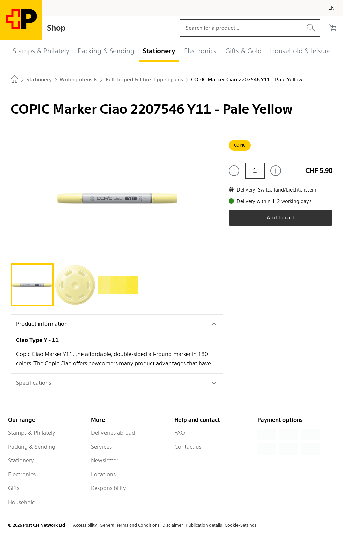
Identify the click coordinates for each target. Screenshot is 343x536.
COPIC (239, 145)
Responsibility (108, 488)
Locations (103, 474)
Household (22, 502)
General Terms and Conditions (130, 525)
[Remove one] (234, 170)
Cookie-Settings (241, 525)
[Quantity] (255, 171)
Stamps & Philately (31, 432)
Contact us (187, 446)
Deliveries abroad (113, 432)
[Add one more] (275, 170)
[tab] (32, 284)
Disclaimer (172, 525)
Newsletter (104, 460)
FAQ (179, 432)
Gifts (13, 488)
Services (101, 446)
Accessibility (85, 525)
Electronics (22, 474)
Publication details (204, 525)
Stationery (21, 460)
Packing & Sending (31, 446)
